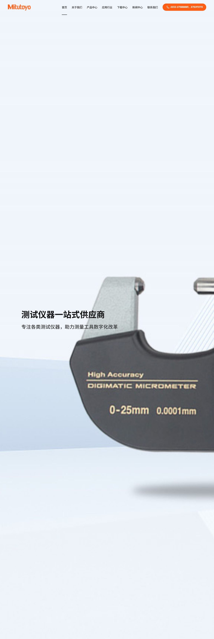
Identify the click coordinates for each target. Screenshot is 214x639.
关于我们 (77, 7)
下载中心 (122, 7)
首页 (64, 7)
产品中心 (92, 7)
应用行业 (107, 7)
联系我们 (152, 7)
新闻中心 (137, 7)
